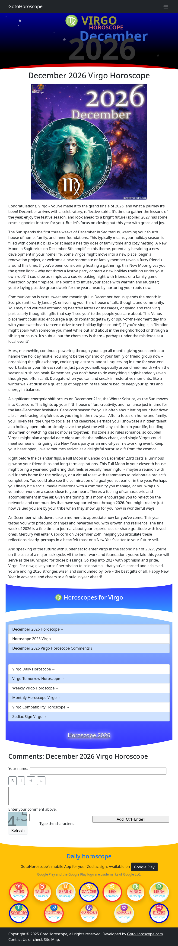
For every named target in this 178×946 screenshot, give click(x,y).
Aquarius (124, 912)
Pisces (159, 912)
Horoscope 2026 (89, 735)
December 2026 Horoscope (36, 629)
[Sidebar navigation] (166, 6)
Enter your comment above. (32, 809)
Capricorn (89, 912)
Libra (159, 891)
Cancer (89, 891)
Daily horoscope (89, 856)
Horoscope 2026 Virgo (31, 638)
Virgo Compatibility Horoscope (38, 707)
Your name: (18, 768)
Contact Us (17, 939)
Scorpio (19, 912)
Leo (112, 891)
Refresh (18, 830)
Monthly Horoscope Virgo (34, 697)
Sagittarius (54, 912)
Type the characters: (56, 823)
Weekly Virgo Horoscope (33, 688)
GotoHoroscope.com (145, 933)
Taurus (42, 891)
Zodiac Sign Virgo (27, 716)
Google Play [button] (144, 867)
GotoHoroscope (25, 6)
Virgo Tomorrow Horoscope (36, 678)
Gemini (66, 891)
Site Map (51, 939)
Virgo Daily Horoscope (31, 669)
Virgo (136, 891)
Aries (19, 891)
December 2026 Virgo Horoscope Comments (51, 648)
